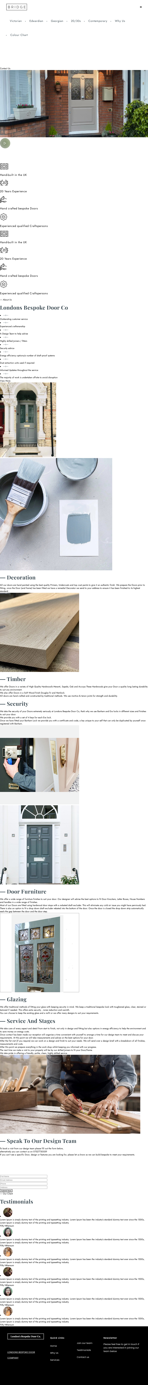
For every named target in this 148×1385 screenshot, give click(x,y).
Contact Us (5, 68)
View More (5, 380)
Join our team (84, 1343)
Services (54, 1360)
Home (53, 1346)
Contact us (83, 1357)
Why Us (54, 1353)
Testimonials (84, 1350)
